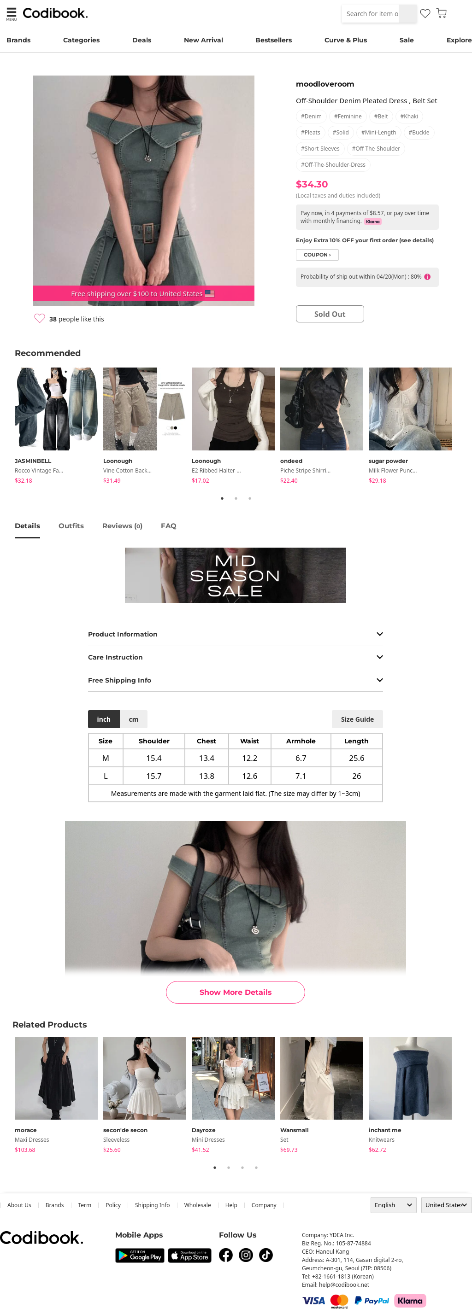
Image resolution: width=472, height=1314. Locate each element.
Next (464, 427)
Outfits (71, 525)
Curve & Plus (345, 40)
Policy (113, 1205)
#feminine (348, 116)
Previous (7, 427)
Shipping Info (152, 1205)
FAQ (169, 525)
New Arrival (203, 40)
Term (85, 1205)
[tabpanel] (59, 427)
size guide (357, 719)
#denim (311, 116)
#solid (341, 132)
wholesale (197, 1205)
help (231, 1205)
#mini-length (378, 132)
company (264, 1205)
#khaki (410, 116)
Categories (81, 40)
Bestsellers (273, 40)
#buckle (419, 132)
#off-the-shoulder (376, 148)
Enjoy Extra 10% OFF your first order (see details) (365, 240)
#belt (381, 116)
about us (19, 1205)
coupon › (317, 255)
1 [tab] (222, 498)
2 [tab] (236, 498)
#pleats (310, 132)
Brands (18, 40)
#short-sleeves (320, 148)
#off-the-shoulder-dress (333, 165)
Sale (407, 40)
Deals (141, 40)
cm (133, 719)
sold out (330, 314)
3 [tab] (249, 498)
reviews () (122, 525)
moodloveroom (325, 84)
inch (104, 719)
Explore (459, 40)
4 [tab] (256, 1167)
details (27, 525)
